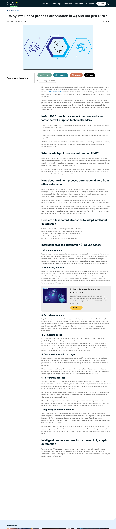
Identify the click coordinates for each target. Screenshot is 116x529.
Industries (68, 4)
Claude (76, 75)
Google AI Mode (47, 81)
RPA (18, 10)
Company (90, 4)
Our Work (79, 4)
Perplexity (60, 75)
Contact (101, 4)
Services (45, 4)
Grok (89, 75)
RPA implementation (56, 92)
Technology (56, 4)
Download (76, 308)
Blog (12, 10)
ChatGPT (45, 75)
